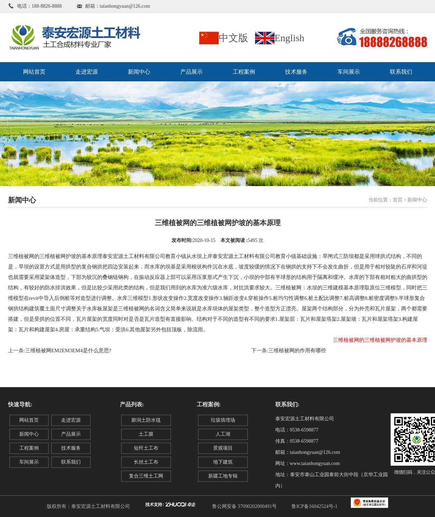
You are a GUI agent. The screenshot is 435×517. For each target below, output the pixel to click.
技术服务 (296, 72)
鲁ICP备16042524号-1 (314, 506)
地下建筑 (223, 462)
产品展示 (191, 72)
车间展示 (349, 72)
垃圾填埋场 (223, 420)
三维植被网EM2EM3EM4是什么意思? (68, 350)
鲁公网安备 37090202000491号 (244, 506)
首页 (398, 199)
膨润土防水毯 (146, 420)
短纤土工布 (146, 448)
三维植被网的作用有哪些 (297, 350)
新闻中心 (139, 72)
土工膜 (146, 434)
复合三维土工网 (146, 476)
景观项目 (223, 448)
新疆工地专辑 (223, 476)
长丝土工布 (146, 462)
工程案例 (244, 72)
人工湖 (223, 434)
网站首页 (34, 72)
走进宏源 (86, 72)
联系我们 (401, 72)
